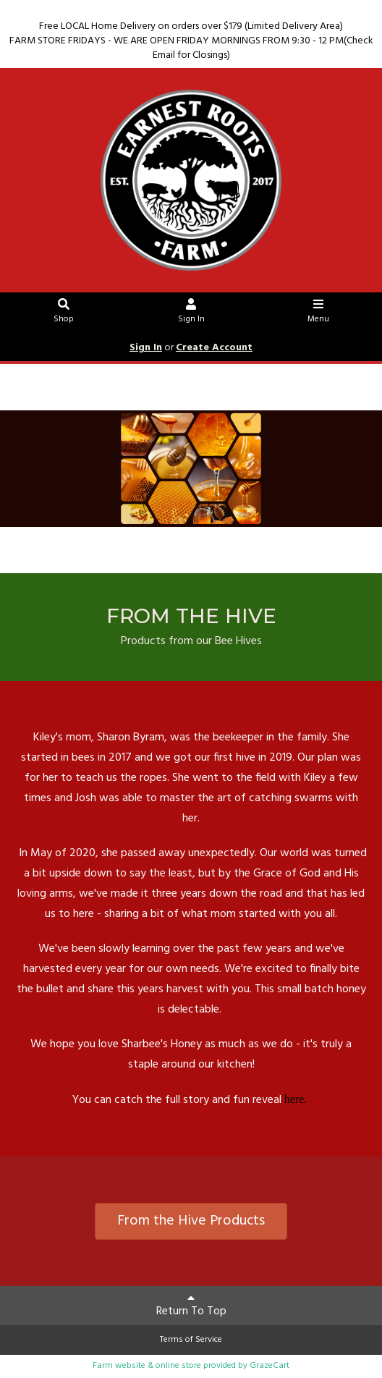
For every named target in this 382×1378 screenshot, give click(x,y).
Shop (64, 313)
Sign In (191, 313)
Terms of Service (191, 1339)
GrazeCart (269, 1365)
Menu (318, 313)
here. (297, 1099)
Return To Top (191, 1306)
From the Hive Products (191, 1221)
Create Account (214, 347)
